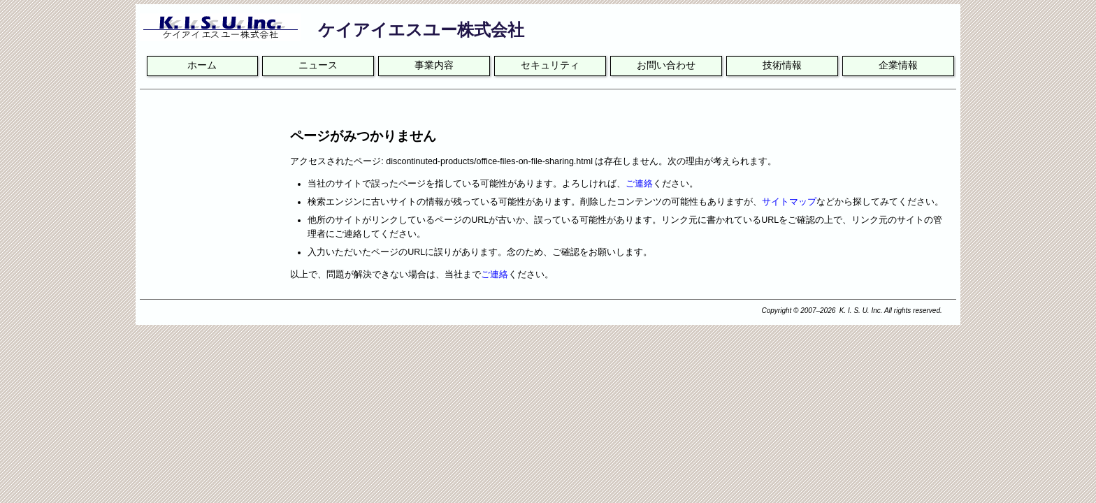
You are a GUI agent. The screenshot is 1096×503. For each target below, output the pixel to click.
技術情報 (782, 65)
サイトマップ (789, 202)
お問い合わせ (666, 65)
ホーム (202, 65)
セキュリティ (550, 65)
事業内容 (434, 65)
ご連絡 (639, 184)
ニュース (318, 65)
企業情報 (898, 65)
